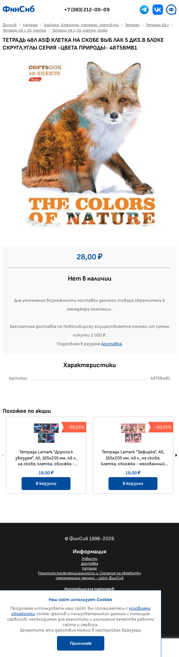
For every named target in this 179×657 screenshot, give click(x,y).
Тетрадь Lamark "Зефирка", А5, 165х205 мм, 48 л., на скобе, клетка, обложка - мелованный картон (133, 458)
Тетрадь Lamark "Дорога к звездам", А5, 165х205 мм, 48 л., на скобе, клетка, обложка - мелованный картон (46, 458)
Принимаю (80, 643)
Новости (90, 558)
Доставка (111, 344)
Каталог (89, 568)
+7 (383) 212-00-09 (87, 10)
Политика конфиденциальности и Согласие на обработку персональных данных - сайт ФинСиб (89, 575)
